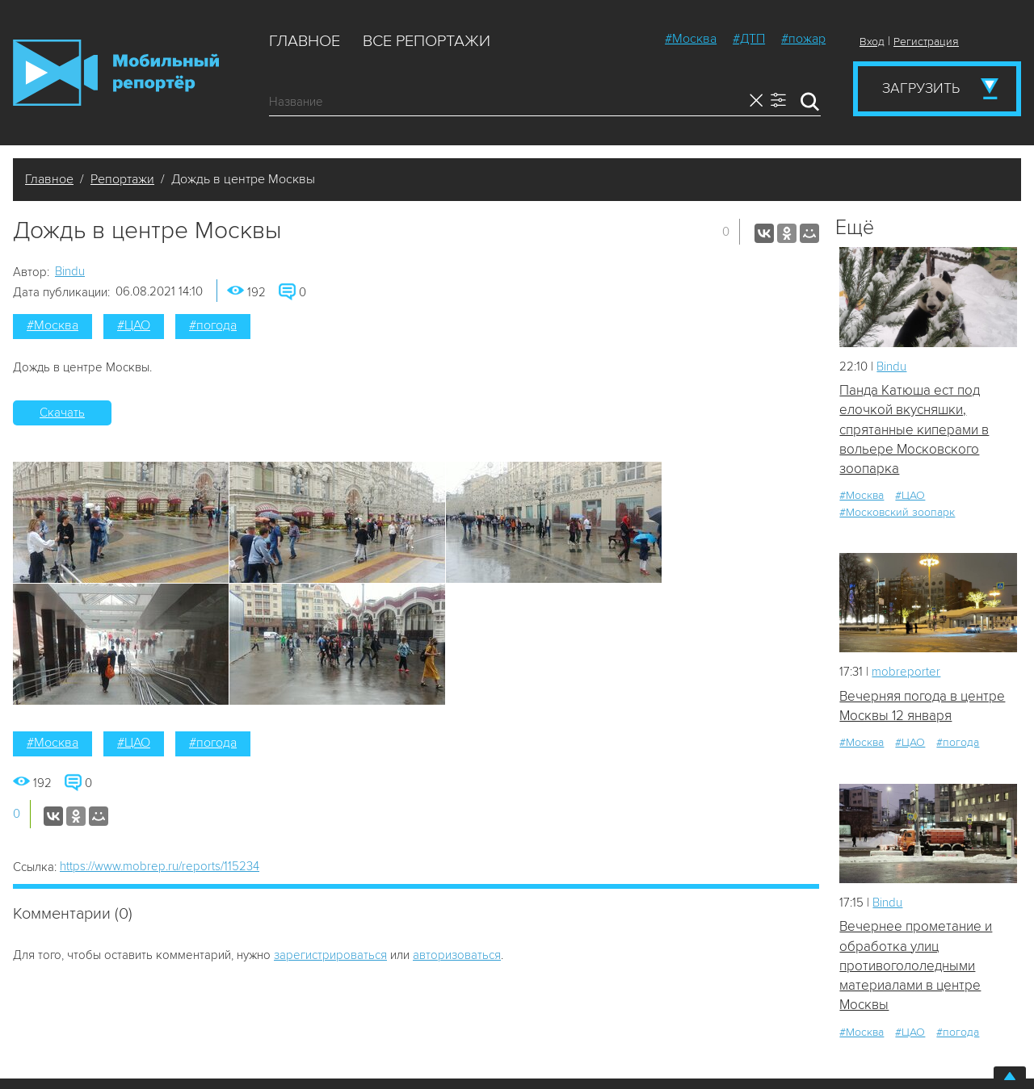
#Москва (691, 39)
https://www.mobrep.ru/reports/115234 (159, 866)
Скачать (62, 412)
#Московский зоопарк (897, 512)
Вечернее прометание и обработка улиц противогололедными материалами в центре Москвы (915, 965)
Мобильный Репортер (116, 73)
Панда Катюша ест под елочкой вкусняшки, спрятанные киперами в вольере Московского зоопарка (914, 429)
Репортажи (122, 179)
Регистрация (926, 41)
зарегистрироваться (330, 955)
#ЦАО (133, 325)
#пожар (803, 39)
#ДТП (749, 39)
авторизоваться (457, 955)
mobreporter (906, 671)
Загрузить (921, 88)
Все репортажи (426, 41)
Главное (304, 41)
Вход (872, 41)
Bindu (70, 271)
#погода (213, 325)
